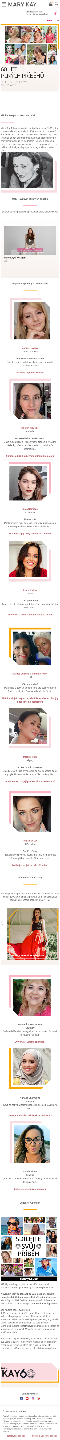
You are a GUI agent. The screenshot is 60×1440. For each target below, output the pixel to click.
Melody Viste (30, 748)
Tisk (57, 21)
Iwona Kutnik (30, 581)
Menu (4, 3)
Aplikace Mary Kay (12, 1398)
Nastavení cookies (16, 1436)
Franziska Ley (30, 832)
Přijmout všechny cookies (44, 1436)
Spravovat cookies (32, 1398)
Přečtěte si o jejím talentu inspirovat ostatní (30, 606)
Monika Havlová (30, 339)
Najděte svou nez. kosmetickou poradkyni (37, 13)
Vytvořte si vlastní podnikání (30, 1033)
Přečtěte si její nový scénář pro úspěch (30, 525)
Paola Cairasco (30, 500)
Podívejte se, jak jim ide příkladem (30, 856)
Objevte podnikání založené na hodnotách (30, 1107)
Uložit (49, 21)
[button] (2, 927)
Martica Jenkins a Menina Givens (30, 665)
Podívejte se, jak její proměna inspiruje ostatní (30, 773)
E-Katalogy (47, 1398)
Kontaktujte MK (30, 1402)
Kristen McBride (30, 419)
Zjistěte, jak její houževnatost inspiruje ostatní (30, 447)
